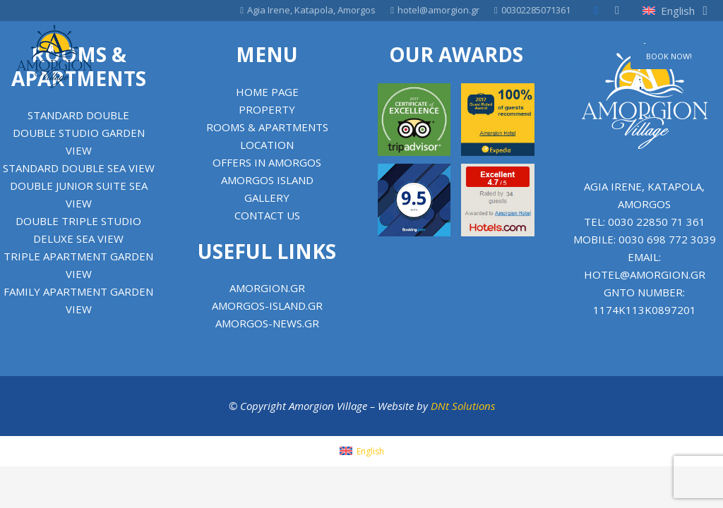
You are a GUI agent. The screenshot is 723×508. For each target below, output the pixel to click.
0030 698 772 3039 (667, 239)
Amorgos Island (267, 180)
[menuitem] (362, 451)
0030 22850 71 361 (656, 221)
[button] (675, 10)
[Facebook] (596, 10)
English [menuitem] (370, 451)
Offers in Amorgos (267, 162)
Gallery (266, 197)
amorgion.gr (267, 288)
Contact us (267, 215)
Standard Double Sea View (79, 168)
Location (267, 145)
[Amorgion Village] (54, 56)
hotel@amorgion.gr (644, 274)
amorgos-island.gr (267, 305)
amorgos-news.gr (267, 323)
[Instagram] (617, 10)
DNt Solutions (463, 406)
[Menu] (598, 56)
